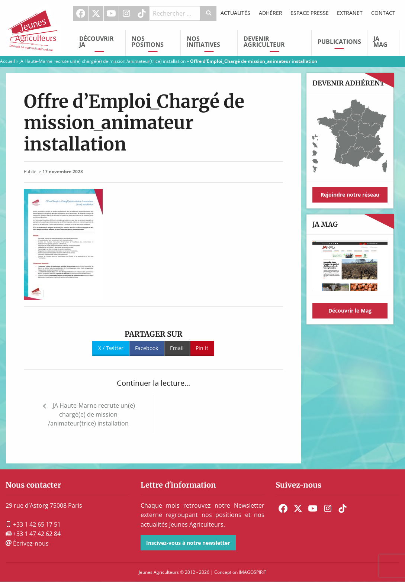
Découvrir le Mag (350, 310)
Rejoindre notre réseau (350, 194)
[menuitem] (81, 13)
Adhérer (270, 12)
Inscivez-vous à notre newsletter (188, 542)
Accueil (7, 61)
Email (177, 348)
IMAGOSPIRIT (252, 572)
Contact (383, 12)
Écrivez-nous (27, 543)
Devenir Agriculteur (264, 42)
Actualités (235, 12)
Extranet (350, 12)
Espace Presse (309, 12)
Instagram (126, 13)
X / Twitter (110, 348)
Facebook (80, 13)
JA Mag (380, 42)
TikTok (141, 13)
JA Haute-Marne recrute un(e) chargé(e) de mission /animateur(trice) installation (102, 61)
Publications (339, 42)
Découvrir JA (96, 42)
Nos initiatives (203, 42)
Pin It (202, 348)
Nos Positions (148, 42)
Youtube (111, 13)
